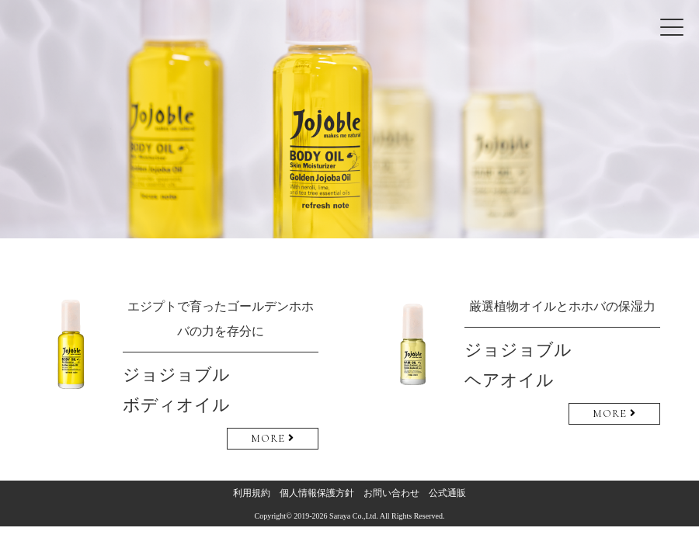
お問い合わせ (391, 493)
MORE (272, 438)
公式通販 (447, 493)
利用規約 (251, 493)
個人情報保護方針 (317, 493)
